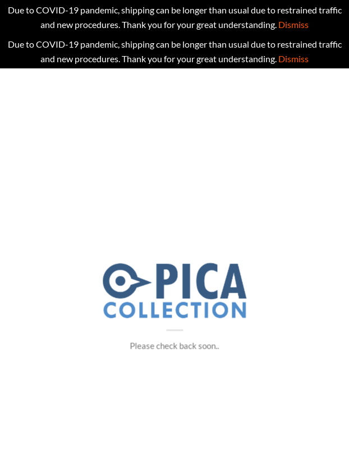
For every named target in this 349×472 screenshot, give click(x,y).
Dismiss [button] (293, 24)
